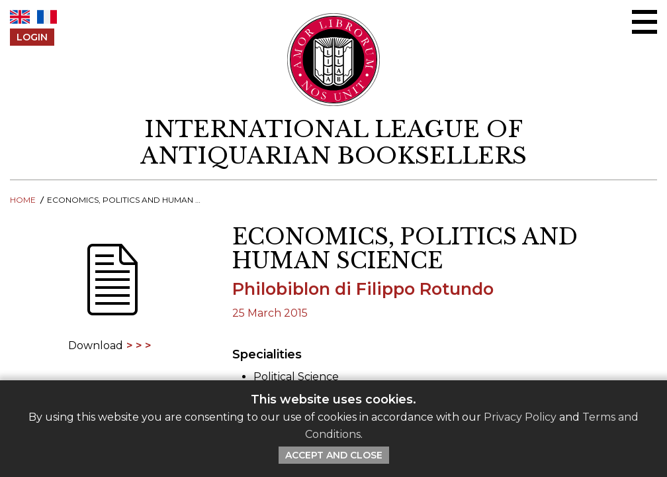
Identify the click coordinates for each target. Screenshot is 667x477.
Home (23, 200)
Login (32, 37)
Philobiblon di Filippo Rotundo (363, 288)
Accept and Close (333, 455)
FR (47, 17)
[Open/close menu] (644, 22)
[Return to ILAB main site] (333, 59)
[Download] (111, 288)
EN (20, 17)
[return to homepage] (333, 143)
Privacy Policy (520, 417)
